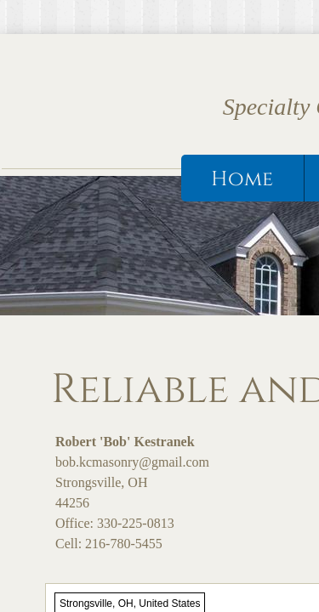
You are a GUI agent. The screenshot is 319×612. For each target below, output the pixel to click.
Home (242, 179)
